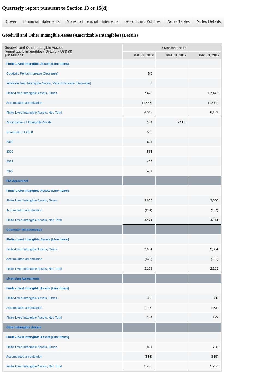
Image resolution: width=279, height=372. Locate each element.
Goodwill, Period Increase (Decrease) (32, 73)
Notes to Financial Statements (92, 21)
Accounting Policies (142, 21)
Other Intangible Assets (23, 327)
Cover (11, 21)
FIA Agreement (17, 180)
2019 (9, 141)
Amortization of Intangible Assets (29, 122)
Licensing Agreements (23, 278)
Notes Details (208, 21)
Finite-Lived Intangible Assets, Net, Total (34, 112)
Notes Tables (178, 21)
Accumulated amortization (24, 102)
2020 (9, 151)
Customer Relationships (24, 229)
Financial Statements (41, 21)
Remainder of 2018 (19, 132)
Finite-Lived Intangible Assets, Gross (31, 93)
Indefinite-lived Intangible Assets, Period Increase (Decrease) (48, 83)
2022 (9, 171)
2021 (9, 161)
